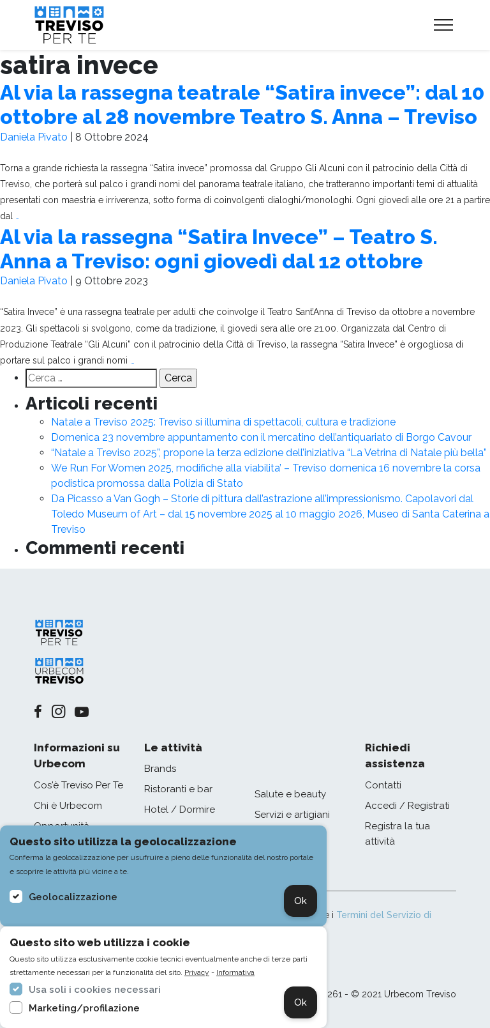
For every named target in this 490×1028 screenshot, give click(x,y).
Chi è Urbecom (68, 805)
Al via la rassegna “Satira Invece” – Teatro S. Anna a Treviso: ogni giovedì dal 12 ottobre (219, 249)
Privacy (196, 972)
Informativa (235, 972)
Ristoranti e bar (178, 789)
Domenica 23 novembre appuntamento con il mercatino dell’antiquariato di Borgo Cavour (261, 437)
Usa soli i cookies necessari (95, 989)
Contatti (383, 785)
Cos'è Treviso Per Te (78, 785)
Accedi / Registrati (407, 805)
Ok (300, 901)
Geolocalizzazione (73, 897)
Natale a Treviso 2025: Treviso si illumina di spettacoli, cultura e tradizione (223, 422)
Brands (160, 768)
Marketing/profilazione (84, 1008)
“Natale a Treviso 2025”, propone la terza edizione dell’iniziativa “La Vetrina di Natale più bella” (269, 453)
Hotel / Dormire (179, 809)
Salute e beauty (290, 794)
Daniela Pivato (34, 137)
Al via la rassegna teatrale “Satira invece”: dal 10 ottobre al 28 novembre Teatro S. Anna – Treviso (242, 104)
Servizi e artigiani (292, 814)
